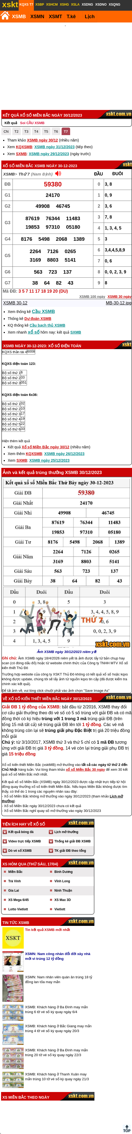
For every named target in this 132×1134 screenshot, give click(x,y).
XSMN (37, 16)
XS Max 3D (62, 871)
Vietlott (59, 881)
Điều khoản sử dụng (65, 1107)
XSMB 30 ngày (119, 268)
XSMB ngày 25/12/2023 (49, 432)
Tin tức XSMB (15, 894)
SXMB (21, 125)
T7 (66, 103)
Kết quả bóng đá (21, 803)
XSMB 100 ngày (92, 268)
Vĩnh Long (62, 852)
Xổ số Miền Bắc (18, 137)
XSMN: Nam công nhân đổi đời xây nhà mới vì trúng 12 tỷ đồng (57, 927)
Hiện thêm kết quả (16, 412)
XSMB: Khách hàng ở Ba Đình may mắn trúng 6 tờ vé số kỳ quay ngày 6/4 (56, 980)
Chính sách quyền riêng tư (101, 1107)
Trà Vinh (14, 852)
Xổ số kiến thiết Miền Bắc (34, 670)
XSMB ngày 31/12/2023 (54, 118)
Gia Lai (13, 862)
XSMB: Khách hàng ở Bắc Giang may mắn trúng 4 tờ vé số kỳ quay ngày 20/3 (58, 999)
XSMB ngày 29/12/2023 (49, 125)
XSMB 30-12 (15, 274)
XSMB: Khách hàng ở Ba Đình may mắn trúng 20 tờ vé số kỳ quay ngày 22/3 (56, 1024)
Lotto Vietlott (18, 881)
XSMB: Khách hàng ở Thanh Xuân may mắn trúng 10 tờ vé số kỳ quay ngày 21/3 (57, 1048)
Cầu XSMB (43, 282)
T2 (16, 103)
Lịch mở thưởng (66, 803)
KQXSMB (24, 118)
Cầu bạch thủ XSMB (47, 297)
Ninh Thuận (63, 862)
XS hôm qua (14, 835)
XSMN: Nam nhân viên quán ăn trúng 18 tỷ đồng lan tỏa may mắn (58, 950)
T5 (46, 103)
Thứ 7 (24, 145)
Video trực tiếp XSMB (24, 813)
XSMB (19, 16)
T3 (26, 103)
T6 (56, 103)
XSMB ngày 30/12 (42, 111)
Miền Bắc (15, 843)
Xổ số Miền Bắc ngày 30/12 (45, 418)
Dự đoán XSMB (37, 290)
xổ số (34, 303)
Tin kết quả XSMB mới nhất (47, 901)
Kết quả (11, 94)
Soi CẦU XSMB (32, 94)
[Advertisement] (65, 52)
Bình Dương (63, 843)
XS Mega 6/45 (18, 871)
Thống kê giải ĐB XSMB (72, 813)
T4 (36, 103)
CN (6, 103)
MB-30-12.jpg (118, 274)
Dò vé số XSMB (20, 822)
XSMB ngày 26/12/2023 (64, 425)
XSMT (55, 16)
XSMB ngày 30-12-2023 (55, 137)
